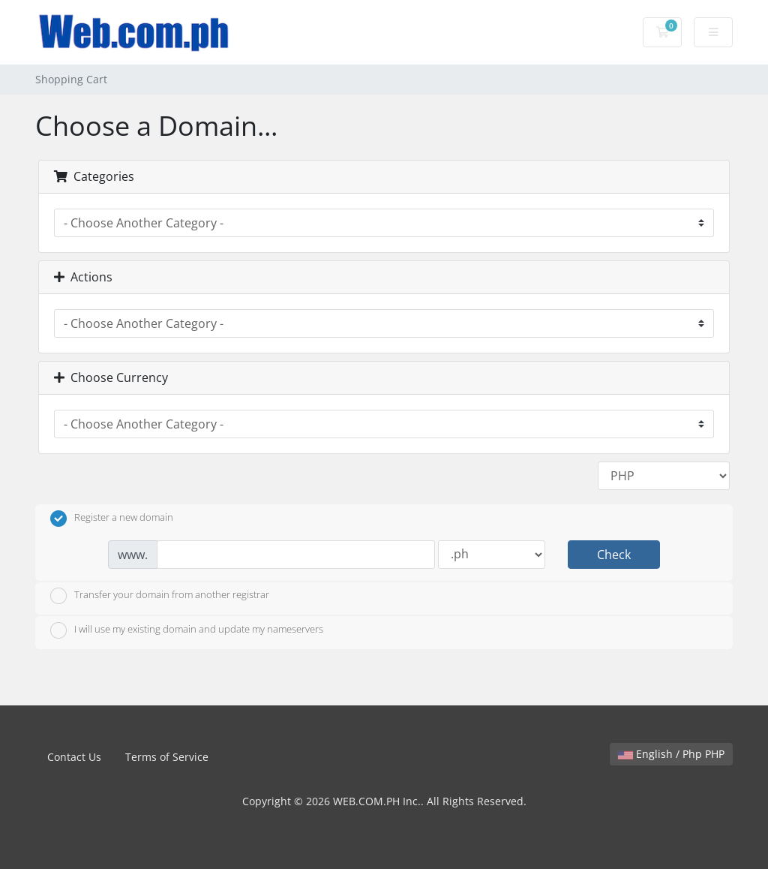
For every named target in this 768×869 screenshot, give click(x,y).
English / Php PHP (671, 754)
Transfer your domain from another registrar (159, 596)
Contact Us (74, 757)
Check (614, 554)
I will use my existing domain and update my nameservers (186, 630)
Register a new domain (111, 518)
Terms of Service (166, 757)
